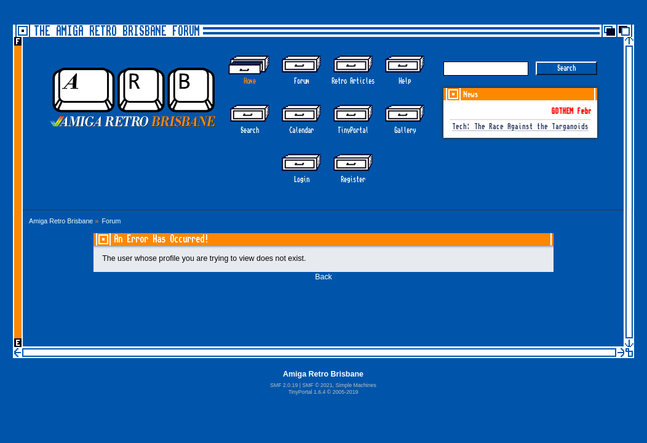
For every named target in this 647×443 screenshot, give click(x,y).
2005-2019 (346, 392)
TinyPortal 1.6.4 (307, 392)
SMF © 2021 (317, 385)
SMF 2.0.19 (284, 385)
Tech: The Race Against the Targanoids (520, 127)
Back (323, 277)
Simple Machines (355, 385)
